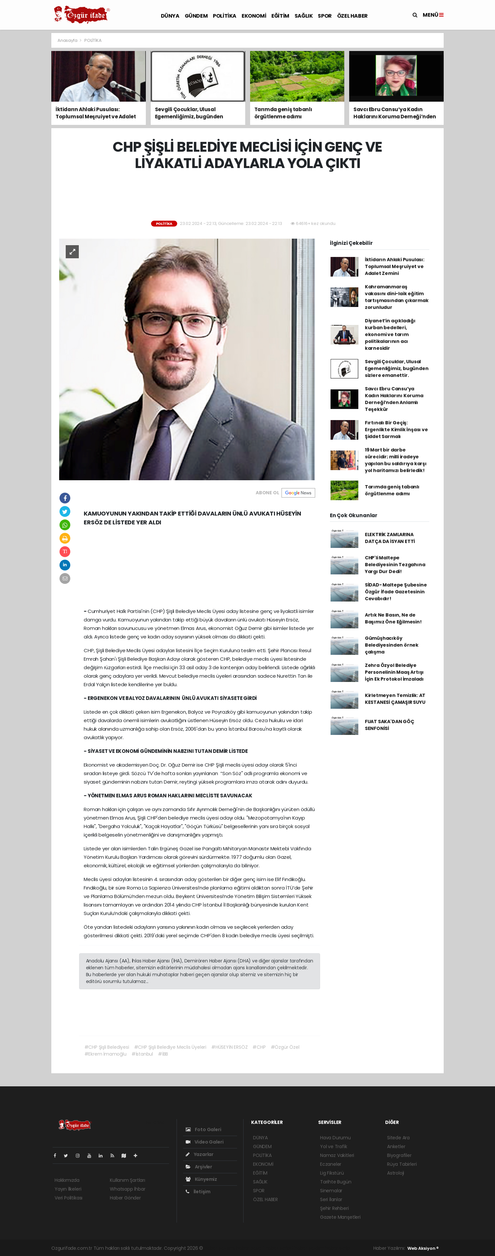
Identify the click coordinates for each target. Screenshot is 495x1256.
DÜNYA (170, 16)
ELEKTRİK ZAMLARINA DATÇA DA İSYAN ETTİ (390, 538)
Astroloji (395, 1173)
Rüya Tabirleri (402, 1164)
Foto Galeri (203, 1129)
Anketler (396, 1146)
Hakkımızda (67, 1180)
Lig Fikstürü (332, 1173)
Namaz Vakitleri (337, 1155)
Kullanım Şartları (127, 1180)
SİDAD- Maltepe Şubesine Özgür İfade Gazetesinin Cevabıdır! (396, 592)
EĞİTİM (280, 16)
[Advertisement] (471, 131)
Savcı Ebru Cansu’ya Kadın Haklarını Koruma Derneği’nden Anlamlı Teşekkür (394, 399)
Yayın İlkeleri (68, 1189)
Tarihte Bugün (335, 1182)
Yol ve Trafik (333, 1146)
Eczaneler (330, 1164)
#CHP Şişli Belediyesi (106, 1047)
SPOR (325, 16)
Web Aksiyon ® (423, 1248)
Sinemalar (331, 1190)
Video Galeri (204, 1142)
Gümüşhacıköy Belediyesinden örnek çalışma (391, 645)
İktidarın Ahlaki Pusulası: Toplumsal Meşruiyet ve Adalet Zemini (394, 266)
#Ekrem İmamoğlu (105, 1054)
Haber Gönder (125, 1198)
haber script (338, 1248)
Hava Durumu (335, 1137)
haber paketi (250, 1248)
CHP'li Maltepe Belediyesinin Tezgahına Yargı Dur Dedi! (395, 564)
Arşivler (199, 1166)
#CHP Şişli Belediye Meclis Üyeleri (170, 1047)
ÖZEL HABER (352, 16)
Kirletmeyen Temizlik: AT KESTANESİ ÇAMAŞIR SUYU (395, 698)
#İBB (163, 1054)
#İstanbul (142, 1054)
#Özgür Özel (285, 1047)
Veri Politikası (68, 1198)
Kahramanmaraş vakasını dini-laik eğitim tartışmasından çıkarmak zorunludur (397, 297)
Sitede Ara (398, 1137)
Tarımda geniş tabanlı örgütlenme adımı (392, 490)
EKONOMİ (254, 16)
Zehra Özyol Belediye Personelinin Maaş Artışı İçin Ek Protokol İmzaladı (394, 672)
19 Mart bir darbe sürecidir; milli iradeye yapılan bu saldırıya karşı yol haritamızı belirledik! (396, 460)
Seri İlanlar (331, 1199)
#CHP (258, 1047)
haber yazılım (309, 1248)
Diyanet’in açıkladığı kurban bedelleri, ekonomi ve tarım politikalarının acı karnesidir (390, 334)
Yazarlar (199, 1154)
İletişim (198, 1191)
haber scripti (279, 1248)
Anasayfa (68, 40)
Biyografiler (399, 1155)
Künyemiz (201, 1179)
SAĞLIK (304, 16)
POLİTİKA (224, 16)
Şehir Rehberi (334, 1208)
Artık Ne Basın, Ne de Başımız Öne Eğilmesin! (393, 618)
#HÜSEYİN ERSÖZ (229, 1047)
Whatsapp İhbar (127, 1189)
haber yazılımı (219, 1248)
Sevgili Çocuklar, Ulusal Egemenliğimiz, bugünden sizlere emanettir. (397, 368)
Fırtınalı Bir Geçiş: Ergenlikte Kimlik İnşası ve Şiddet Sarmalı (396, 429)
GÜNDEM (196, 16)
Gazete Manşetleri (340, 1217)
